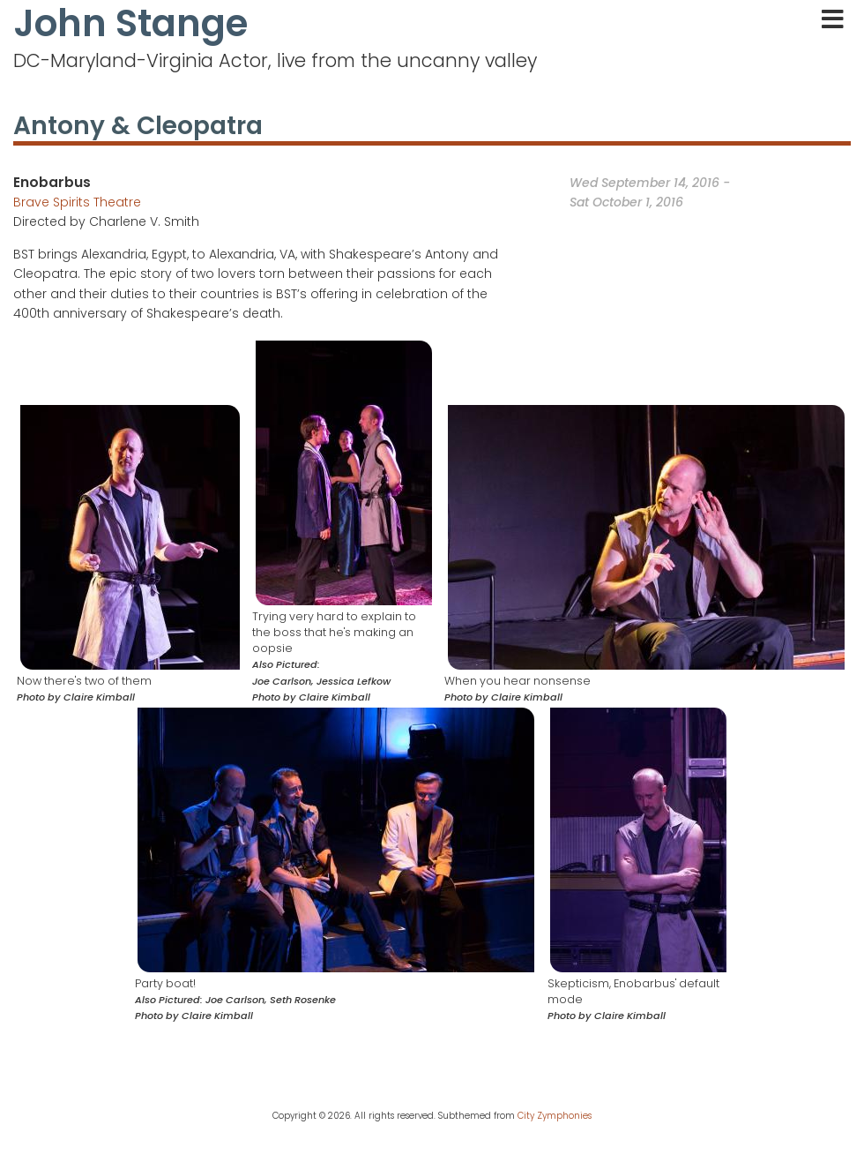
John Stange (130, 23)
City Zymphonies (555, 1115)
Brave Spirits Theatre (77, 202)
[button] (130, 536)
